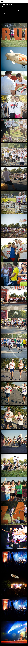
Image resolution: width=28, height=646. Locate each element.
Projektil (21, 1)
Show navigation (2, 1)
